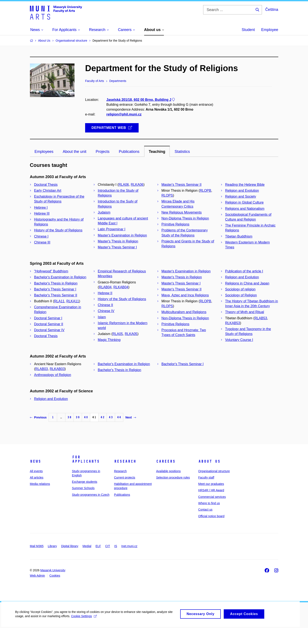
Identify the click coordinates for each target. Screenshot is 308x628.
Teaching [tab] (157, 151)
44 (119, 417)
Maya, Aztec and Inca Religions (185, 295)
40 (86, 417)
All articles (37, 477)
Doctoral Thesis (46, 184)
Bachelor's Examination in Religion (60, 277)
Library (52, 546)
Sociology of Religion (241, 295)
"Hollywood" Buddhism (51, 271)
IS (115, 546)
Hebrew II (105, 293)
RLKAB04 (120, 287)
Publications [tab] (129, 151)
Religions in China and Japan (247, 283)
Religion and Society (240, 196)
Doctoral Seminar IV (49, 330)
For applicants (86, 459)
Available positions (168, 471)
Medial (87, 546)
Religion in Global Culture (244, 202)
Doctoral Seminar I (48, 318)
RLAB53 (261, 318)
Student (248, 30)
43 (111, 417)
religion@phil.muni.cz (124, 114)
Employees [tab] (44, 151)
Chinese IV (106, 311)
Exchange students (84, 481)
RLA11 (59, 301)
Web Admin (37, 575)
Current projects (124, 477)
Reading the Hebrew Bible (245, 184)
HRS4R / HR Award (211, 490)
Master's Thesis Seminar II (182, 184)
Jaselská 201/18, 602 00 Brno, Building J (141, 99)
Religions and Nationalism (244, 208)
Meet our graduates (211, 484)
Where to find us (209, 503)
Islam (102, 317)
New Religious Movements (182, 212)
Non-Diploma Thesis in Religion (185, 218)
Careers (165, 461)
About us (209, 461)
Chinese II (105, 305)
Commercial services (212, 496)
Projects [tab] (103, 151)
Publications (122, 494)
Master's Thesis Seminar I (117, 247)
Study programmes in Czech (91, 494)
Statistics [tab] (182, 151)
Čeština (271, 9)
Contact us (205, 509)
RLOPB (205, 190)
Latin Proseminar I (111, 229)
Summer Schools (83, 488)
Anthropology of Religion (52, 375)
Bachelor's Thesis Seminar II (55, 295)
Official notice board (211, 516)
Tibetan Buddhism (238, 236)
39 (78, 417)
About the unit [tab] (74, 151)
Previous (38, 417)
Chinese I (41, 236)
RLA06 (123, 184)
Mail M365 (37, 546)
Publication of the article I (244, 271)
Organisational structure (214, 471)
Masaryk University (52, 570)
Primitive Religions (176, 224)
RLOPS (167, 195)
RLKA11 (72, 301)
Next (130, 417)
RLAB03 (41, 369)
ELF (98, 546)
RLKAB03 (57, 369)
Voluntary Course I (239, 340)
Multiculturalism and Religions (184, 312)
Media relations (40, 484)
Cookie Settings (84, 618)
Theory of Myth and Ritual (244, 312)
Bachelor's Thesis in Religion (56, 283)
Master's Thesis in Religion (118, 241)
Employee (269, 30)
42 (102, 417)
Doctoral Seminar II (48, 324)
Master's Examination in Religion (122, 235)
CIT (107, 546)
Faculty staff (206, 477)
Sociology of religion (240, 289)
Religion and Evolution (242, 190)
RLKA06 (137, 184)
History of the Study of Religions (58, 230)
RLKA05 (131, 334)
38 (69, 417)
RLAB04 (105, 287)
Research (125, 461)
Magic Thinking (109, 340)
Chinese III (42, 242)
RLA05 (118, 334)
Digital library (69, 546)
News (35, 461)
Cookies (54, 575)
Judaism (104, 212)
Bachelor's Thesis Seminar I (55, 289)
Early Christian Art (47, 190)
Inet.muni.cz (129, 546)
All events (36, 471)
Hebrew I (41, 207)
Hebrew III (42, 213)
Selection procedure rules (173, 477)
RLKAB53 (232, 323)
